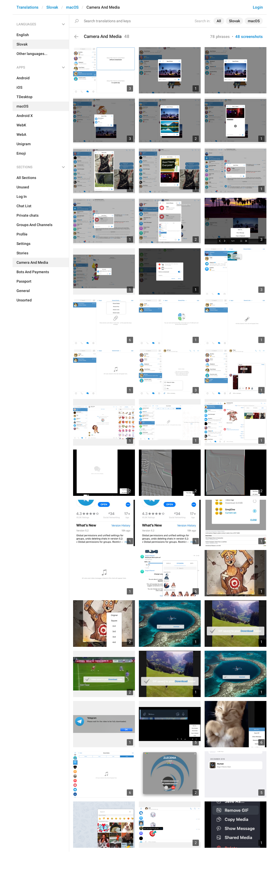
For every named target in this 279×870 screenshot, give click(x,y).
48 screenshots (249, 36)
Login (258, 7)
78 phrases (220, 36)
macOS (72, 7)
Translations (28, 7)
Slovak (52, 7)
